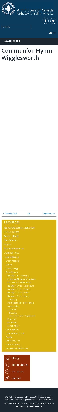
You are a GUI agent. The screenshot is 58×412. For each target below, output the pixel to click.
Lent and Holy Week (15, 333)
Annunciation (13, 306)
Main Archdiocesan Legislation (19, 227)
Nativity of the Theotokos (18, 276)
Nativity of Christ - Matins (18, 293)
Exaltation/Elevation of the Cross (21, 279)
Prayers (7, 244)
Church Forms (11, 240)
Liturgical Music (11, 257)
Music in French (13, 344)
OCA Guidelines (11, 232)
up (28, 213)
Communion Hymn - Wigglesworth (22, 316)
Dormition (11, 323)
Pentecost (11, 319)
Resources (12, 222)
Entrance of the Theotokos (19, 282)
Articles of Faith (11, 236)
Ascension (11, 310)
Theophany (12, 299)
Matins (9, 265)
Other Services (13, 341)
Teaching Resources (14, 248)
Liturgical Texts (11, 252)
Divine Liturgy (12, 268)
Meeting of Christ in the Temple (20, 303)
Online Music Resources (17, 348)
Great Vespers (12, 261)
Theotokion (13, 313)
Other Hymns (12, 329)
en (50, 32)
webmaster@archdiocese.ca (29, 406)
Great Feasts (12, 272)
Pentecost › (49, 213)
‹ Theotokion (10, 213)
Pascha (9, 337)
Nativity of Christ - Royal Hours (20, 286)
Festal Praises (13, 326)
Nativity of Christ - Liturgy (18, 296)
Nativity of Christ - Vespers (18, 289)
